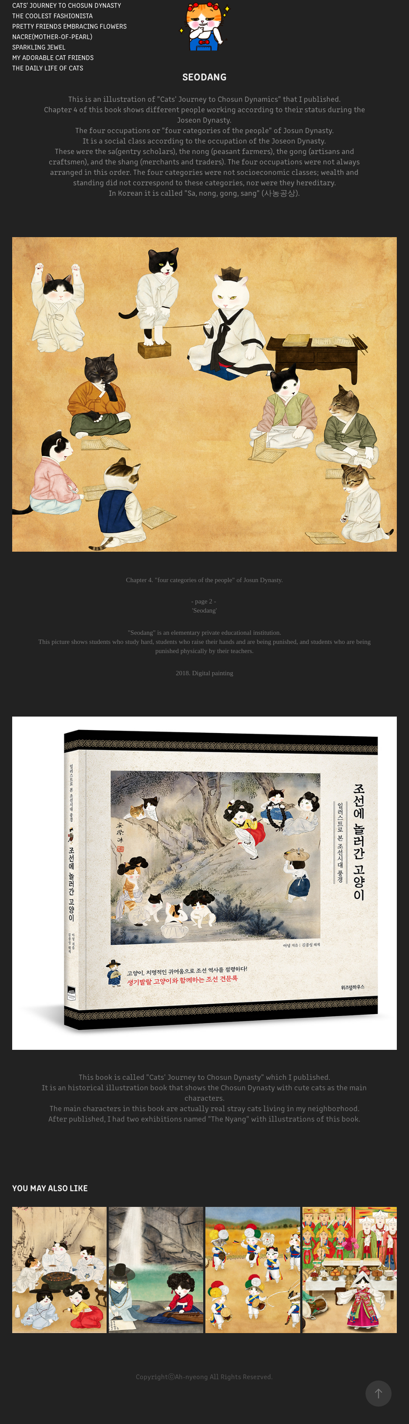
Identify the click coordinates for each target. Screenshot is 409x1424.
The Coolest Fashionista (52, 15)
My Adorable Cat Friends (53, 57)
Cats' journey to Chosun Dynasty (66, 5)
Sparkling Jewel (39, 46)
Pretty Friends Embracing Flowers (69, 25)
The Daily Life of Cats (47, 67)
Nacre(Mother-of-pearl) (52, 36)
